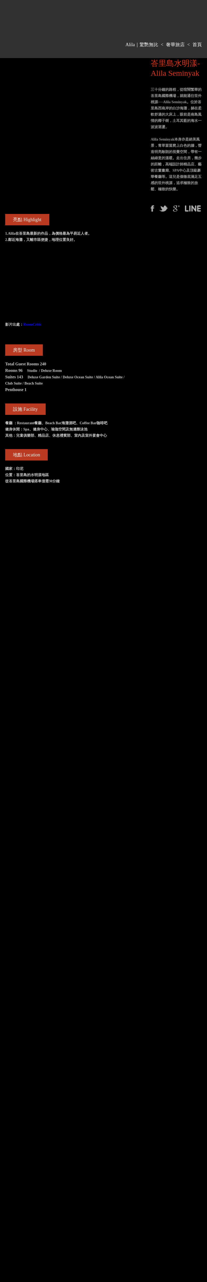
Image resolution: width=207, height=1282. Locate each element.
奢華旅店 (175, 44)
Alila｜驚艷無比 (142, 44)
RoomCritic (32, 324)
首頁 (197, 44)
